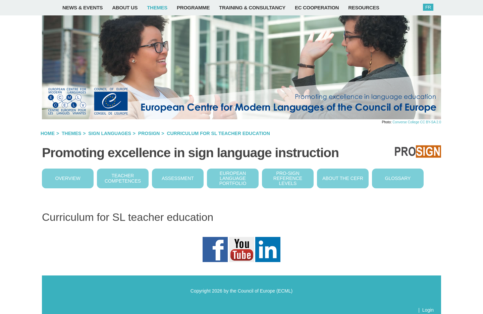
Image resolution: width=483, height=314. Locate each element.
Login (428, 310)
